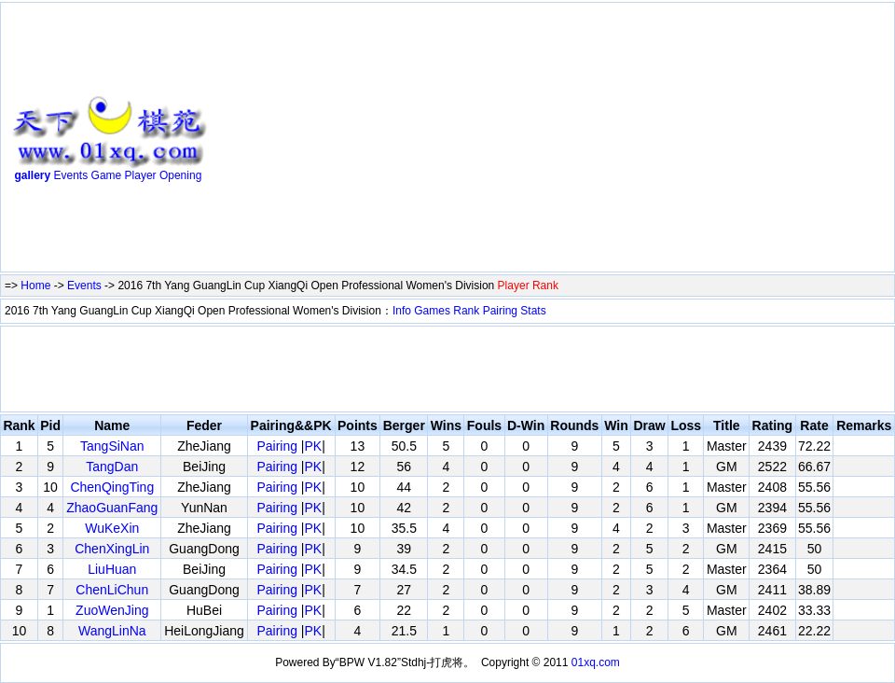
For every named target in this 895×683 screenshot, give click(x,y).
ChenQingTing (112, 487)
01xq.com (595, 662)
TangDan (112, 466)
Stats (532, 310)
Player (141, 175)
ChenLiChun (112, 589)
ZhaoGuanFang (112, 507)
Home (35, 285)
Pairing (500, 310)
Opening (180, 175)
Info (401, 310)
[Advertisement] (508, 141)
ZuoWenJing (112, 610)
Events (71, 175)
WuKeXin (112, 528)
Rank (466, 310)
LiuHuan (112, 569)
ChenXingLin (112, 548)
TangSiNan (112, 446)
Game (106, 175)
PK (314, 446)
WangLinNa (112, 630)
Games (432, 310)
